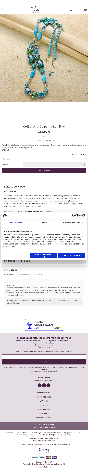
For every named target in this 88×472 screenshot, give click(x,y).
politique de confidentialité (48, 371)
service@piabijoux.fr (46, 427)
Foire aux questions (14, 433)
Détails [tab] (44, 222)
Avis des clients (49, 433)
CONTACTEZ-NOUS (44, 397)
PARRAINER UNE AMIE (44, 417)
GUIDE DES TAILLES (79, 154)
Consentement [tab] (15, 222)
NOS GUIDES (44, 413)
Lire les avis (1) (48, 140)
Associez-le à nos (27, 211)
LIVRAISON (44, 401)
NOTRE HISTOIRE (44, 409)
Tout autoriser (71, 255)
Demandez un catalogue (32, 433)
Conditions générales (25, 435)
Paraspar (49, 467)
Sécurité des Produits (44, 435)
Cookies (60, 433)
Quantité (5, 165)
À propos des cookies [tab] (73, 222)
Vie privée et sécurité (72, 433)
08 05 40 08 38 (48, 424)
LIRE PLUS (5, 150)
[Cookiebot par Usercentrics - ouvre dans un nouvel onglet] (74, 216)
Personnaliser (43, 255)
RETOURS (44, 405)
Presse (67, 435)
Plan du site (59, 435)
